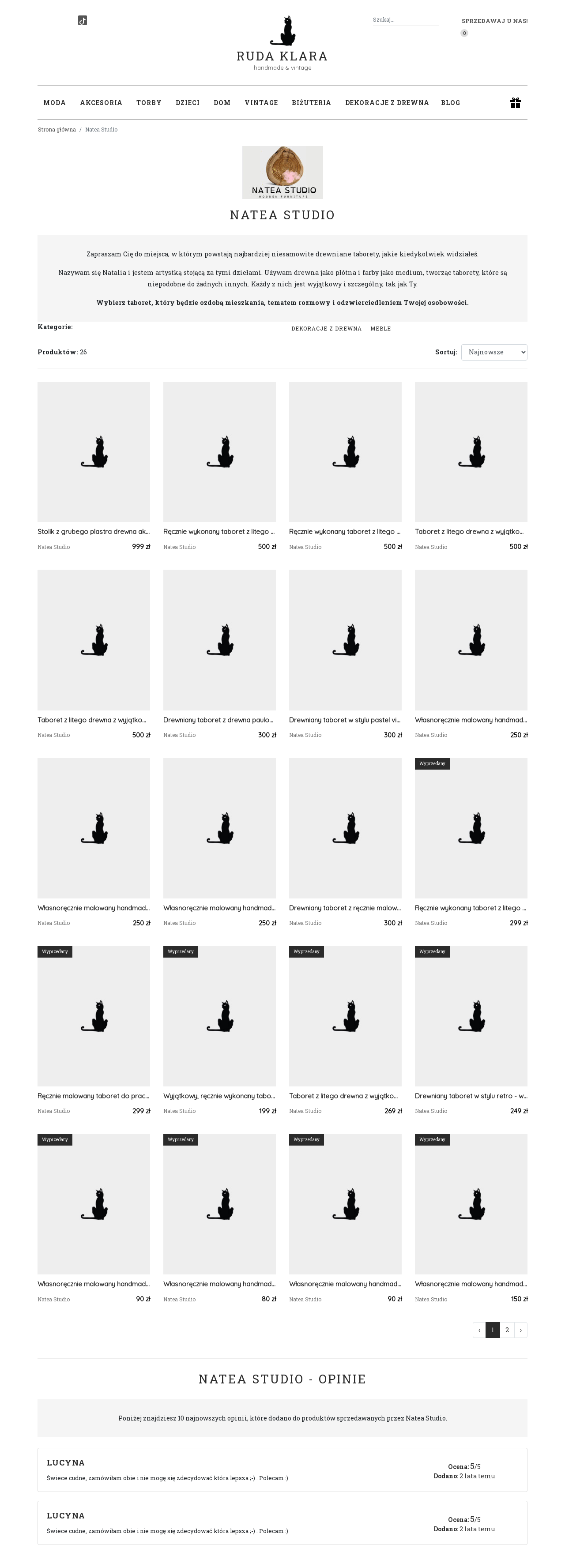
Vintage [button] (261, 102)
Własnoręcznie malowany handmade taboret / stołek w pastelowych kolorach (94, 908)
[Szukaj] (435, 19)
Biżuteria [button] (311, 102)
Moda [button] (54, 102)
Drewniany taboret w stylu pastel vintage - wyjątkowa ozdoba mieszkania (345, 720)
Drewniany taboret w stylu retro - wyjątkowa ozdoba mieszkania (471, 1096)
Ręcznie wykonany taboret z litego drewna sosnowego (219, 531)
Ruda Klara (283, 49)
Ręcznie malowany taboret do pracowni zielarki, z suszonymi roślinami (94, 1096)
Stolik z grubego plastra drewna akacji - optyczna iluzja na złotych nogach (94, 531)
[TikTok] (82, 20)
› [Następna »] (521, 1330)
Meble (380, 328)
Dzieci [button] (188, 102)
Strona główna (57, 129)
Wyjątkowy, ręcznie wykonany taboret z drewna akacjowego (219, 1096)
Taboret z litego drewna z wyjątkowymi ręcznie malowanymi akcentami (471, 531)
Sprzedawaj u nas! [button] (494, 21)
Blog (450, 102)
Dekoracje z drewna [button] (387, 102)
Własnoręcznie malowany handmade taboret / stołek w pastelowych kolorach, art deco (471, 720)
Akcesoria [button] (101, 102)
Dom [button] (222, 102)
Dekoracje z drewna (326, 328)
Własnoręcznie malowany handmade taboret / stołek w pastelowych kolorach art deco (219, 908)
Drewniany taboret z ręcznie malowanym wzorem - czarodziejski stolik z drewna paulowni (345, 908)
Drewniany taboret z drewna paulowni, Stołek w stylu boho (219, 720)
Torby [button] (149, 102)
